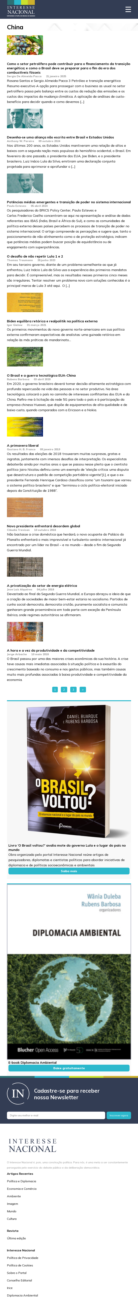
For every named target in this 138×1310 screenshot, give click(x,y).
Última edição (16, 1238)
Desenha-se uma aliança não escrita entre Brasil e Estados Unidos (60, 137)
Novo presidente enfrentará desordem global (43, 526)
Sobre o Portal (16, 1273)
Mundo (11, 1211)
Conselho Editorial (19, 1280)
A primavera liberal (23, 445)
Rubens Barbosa (18, 379)
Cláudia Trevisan (18, 530)
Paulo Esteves (16, 206)
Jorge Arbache (17, 654)
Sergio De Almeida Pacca (24, 76)
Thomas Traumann (20, 260)
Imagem (12, 1204)
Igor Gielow (14, 325)
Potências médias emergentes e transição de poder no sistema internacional (69, 202)
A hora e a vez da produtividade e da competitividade (51, 650)
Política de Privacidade (22, 1258)
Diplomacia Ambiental (22, 1295)
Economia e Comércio (22, 1189)
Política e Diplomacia (21, 1181)
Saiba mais (69, 871)
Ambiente (14, 1196)
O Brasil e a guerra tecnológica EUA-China (41, 375)
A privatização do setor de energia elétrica (42, 585)
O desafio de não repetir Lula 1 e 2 (35, 256)
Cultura (12, 1219)
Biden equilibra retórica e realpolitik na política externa (52, 321)
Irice (10, 1288)
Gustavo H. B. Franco (21, 449)
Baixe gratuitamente (69, 1068)
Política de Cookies (20, 1265)
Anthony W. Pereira (20, 141)
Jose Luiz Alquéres (19, 589)
